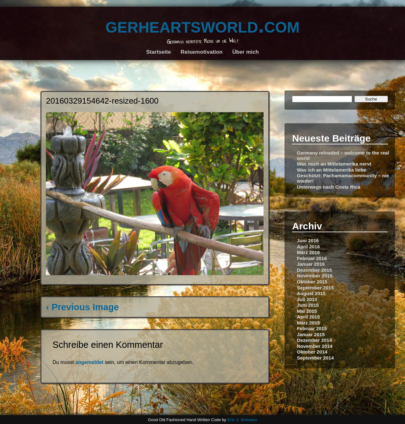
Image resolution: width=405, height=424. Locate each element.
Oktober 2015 (312, 281)
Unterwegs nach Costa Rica (328, 187)
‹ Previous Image (82, 307)
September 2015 (315, 287)
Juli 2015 (307, 299)
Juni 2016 (308, 240)
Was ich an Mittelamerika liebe (331, 170)
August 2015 (311, 293)
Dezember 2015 (314, 270)
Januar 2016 (311, 264)
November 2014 (314, 346)
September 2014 (315, 357)
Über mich (245, 52)
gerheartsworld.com (202, 25)
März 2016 (308, 252)
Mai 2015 (307, 311)
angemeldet (89, 362)
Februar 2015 (312, 328)
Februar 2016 (312, 258)
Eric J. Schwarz (242, 419)
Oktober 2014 (312, 351)
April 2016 (308, 246)
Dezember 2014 (314, 340)
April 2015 (308, 316)
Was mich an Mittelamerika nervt (334, 164)
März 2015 (308, 322)
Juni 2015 (308, 305)
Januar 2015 (311, 334)
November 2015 (314, 275)
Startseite (158, 52)
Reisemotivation (202, 52)
